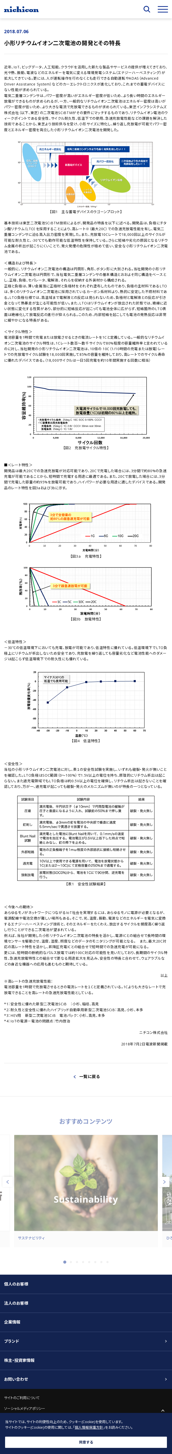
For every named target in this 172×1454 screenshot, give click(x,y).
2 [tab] (71, 1265)
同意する (86, 1442)
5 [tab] (89, 1265)
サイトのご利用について (22, 1397)
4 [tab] (83, 1265)
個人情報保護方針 (89, 1427)
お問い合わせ (16, 1379)
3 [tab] (77, 1265)
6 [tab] (95, 1265)
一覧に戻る (89, 1076)
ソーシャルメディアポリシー (24, 1408)
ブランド (11, 1341)
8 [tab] (107, 1265)
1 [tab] (64, 1264)
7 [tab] (101, 1265)
